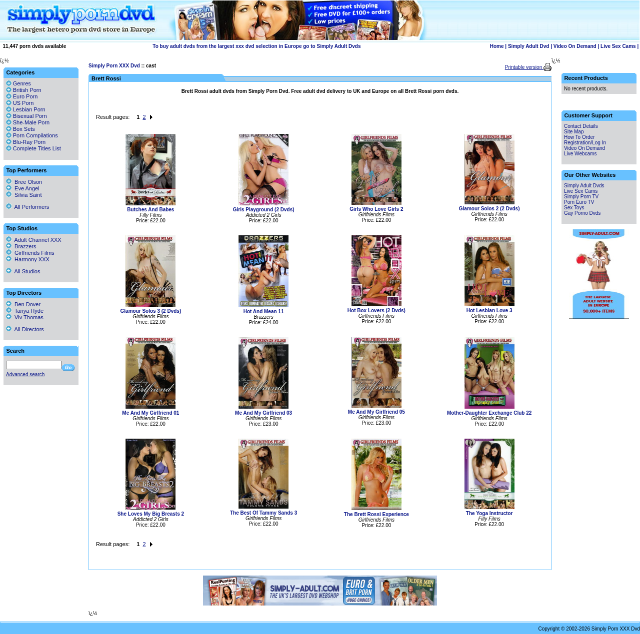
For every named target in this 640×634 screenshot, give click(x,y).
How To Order (579, 137)
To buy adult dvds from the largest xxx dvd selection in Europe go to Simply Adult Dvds (256, 46)
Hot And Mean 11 (264, 311)
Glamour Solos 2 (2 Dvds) (489, 208)
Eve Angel (23, 188)
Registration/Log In (585, 142)
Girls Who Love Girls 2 (376, 209)
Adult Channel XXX (34, 240)
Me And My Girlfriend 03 (263, 413)
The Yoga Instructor (489, 513)
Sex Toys (574, 207)
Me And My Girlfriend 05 (376, 412)
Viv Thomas (25, 317)
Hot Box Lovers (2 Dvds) (377, 310)
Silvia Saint (24, 195)
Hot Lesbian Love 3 (489, 310)
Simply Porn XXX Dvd (114, 65)
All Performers (27, 207)
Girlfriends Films (30, 253)
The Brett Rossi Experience (376, 514)
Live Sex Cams (618, 46)
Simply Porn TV (581, 196)
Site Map (574, 131)
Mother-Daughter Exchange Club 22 (489, 413)
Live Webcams (580, 153)
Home (497, 46)
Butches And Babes (150, 209)
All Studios (23, 271)
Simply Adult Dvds (584, 185)
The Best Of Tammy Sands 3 (263, 513)
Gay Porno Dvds (582, 213)
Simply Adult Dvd (528, 46)
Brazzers (21, 246)
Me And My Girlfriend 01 (150, 413)
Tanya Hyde (25, 311)
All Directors (25, 329)
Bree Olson (24, 182)
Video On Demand (575, 46)
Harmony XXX (28, 259)
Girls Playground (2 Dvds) (263, 209)
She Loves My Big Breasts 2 (151, 514)
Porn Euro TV (579, 202)
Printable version (524, 67)
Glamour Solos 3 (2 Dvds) (151, 311)
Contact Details (581, 126)
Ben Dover (23, 304)
